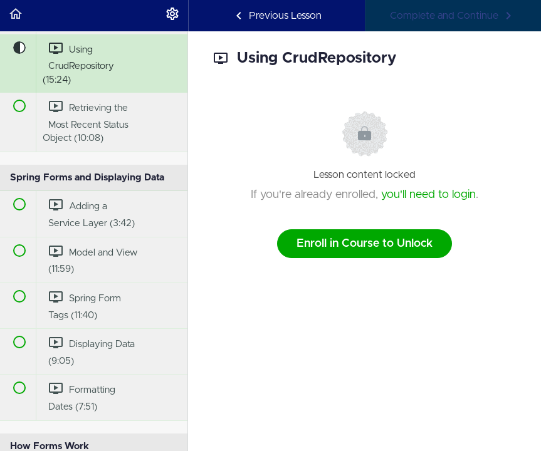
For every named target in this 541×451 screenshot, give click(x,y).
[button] (15, 15)
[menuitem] (172, 15)
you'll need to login (428, 194)
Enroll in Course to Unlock (365, 243)
